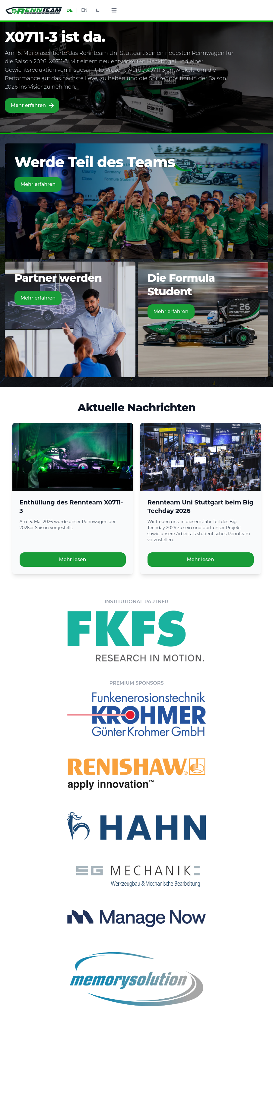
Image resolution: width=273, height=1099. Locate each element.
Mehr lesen (72, 559)
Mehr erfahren (32, 105)
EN (84, 10)
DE (69, 10)
